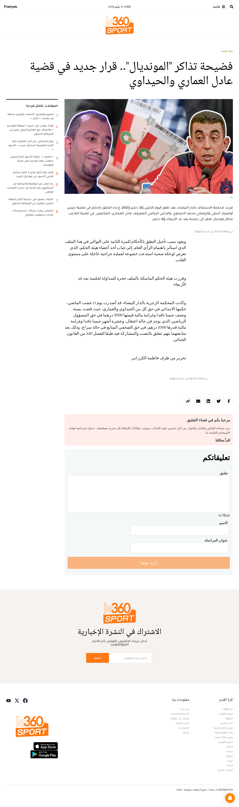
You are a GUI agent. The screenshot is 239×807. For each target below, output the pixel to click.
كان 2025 (228, 709)
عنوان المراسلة (216, 540)
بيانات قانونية (182, 723)
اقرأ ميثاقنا (223, 440)
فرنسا (230, 760)
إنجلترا (230, 746)
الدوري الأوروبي (225, 741)
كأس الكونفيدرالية (224, 732)
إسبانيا (229, 751)
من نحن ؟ (184, 709)
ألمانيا (230, 765)
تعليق (224, 473)
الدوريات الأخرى (225, 770)
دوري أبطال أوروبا (224, 737)
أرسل (97, 657)
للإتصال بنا (183, 727)
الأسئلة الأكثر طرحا (180, 713)
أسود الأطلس (226, 713)
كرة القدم (227, 51)
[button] (230, 798)
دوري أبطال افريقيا (223, 727)
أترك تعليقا (149, 563)
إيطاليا (229, 756)
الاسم (223, 523)
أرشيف (185, 732)
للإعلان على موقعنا (179, 718)
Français (10, 7)
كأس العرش (226, 723)
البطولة (229, 718)
